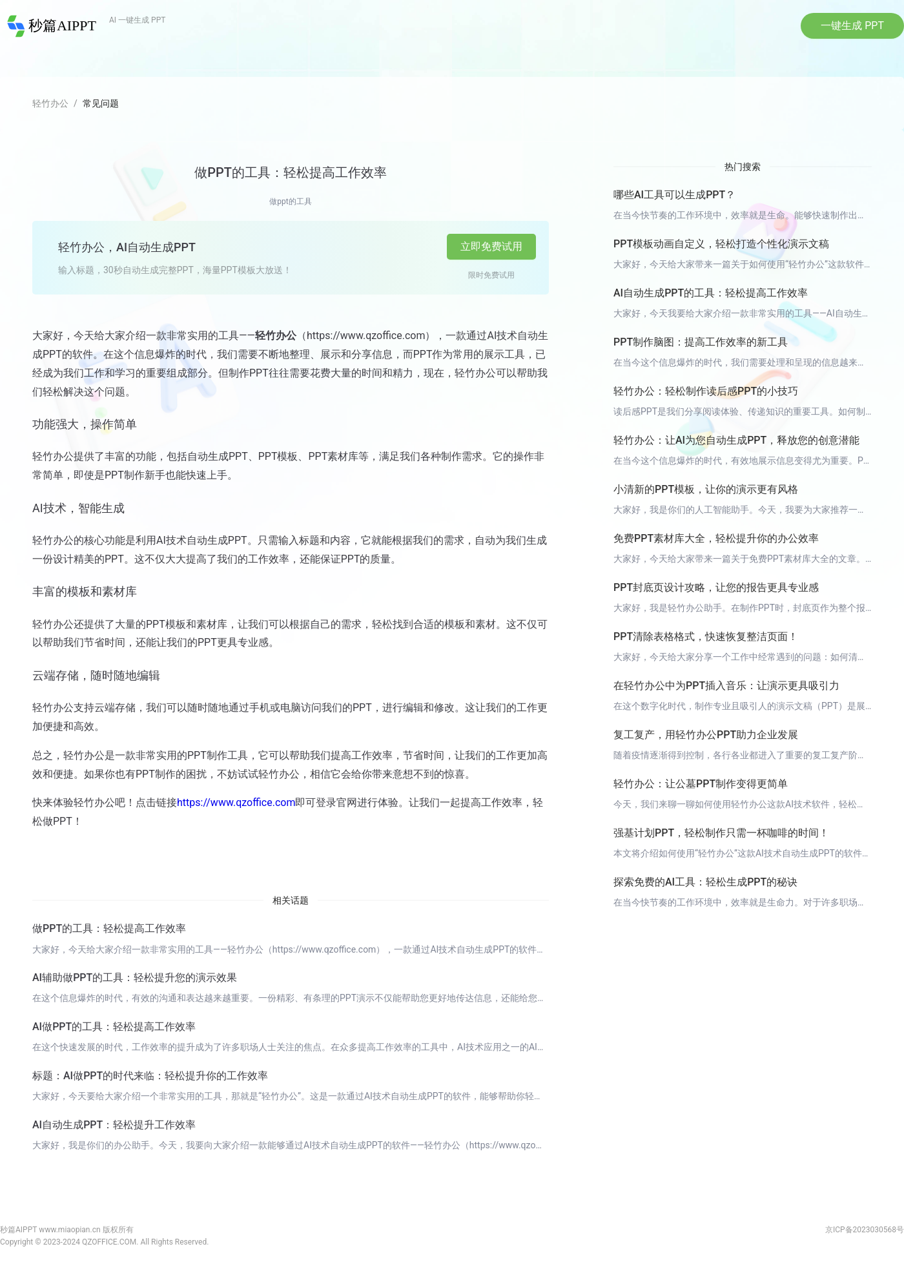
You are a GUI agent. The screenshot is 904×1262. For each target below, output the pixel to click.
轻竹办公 (50, 104)
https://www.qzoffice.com (236, 803)
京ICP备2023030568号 (864, 1230)
